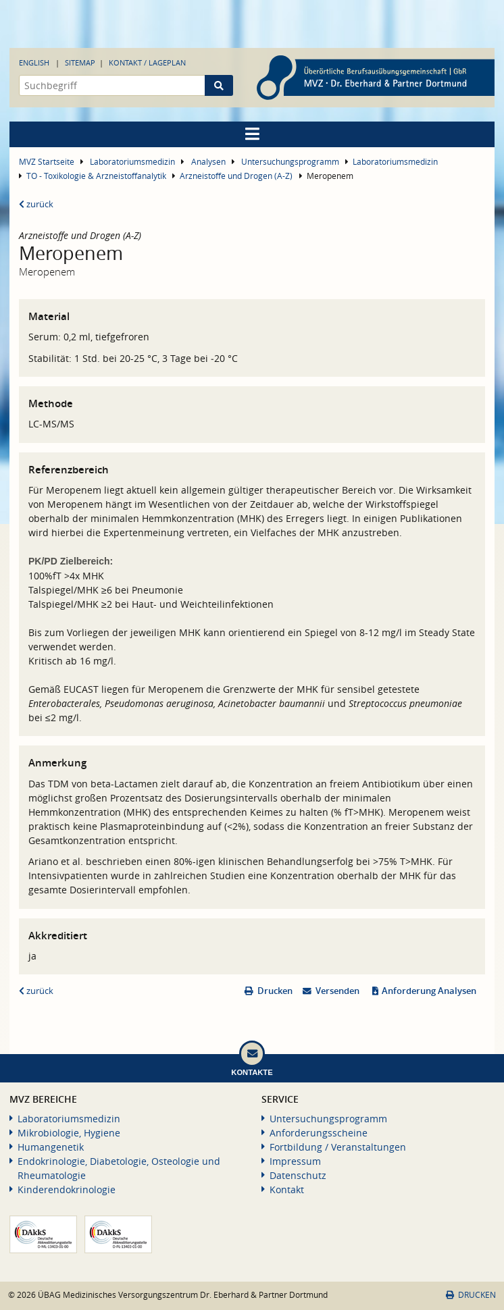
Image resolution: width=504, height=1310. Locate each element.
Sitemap (80, 62)
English (34, 62)
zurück (36, 204)
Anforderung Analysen (429, 991)
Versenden (337, 991)
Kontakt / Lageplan (147, 62)
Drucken (275, 991)
